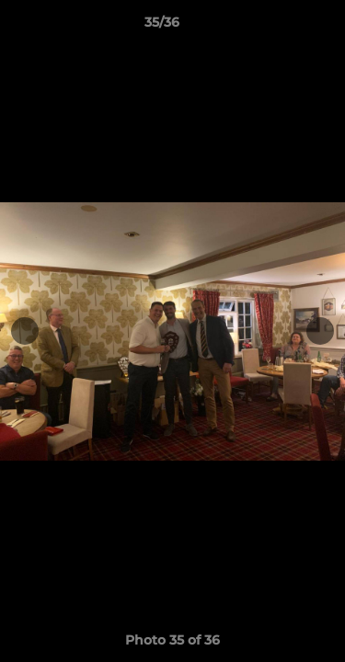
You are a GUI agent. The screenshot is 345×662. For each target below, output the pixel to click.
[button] (279, 26)
